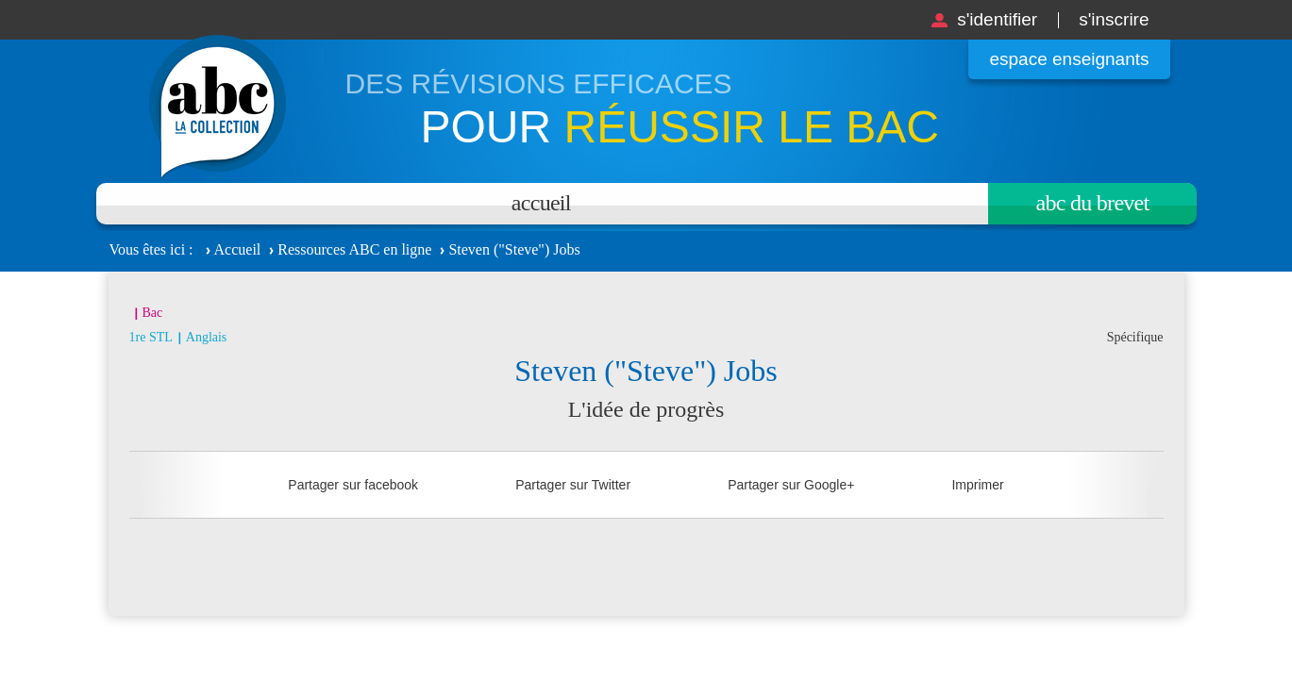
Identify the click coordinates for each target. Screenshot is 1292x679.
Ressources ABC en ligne (354, 249)
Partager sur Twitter (572, 484)
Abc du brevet (1092, 202)
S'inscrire (1114, 19)
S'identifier (997, 19)
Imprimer (977, 484)
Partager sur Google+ (791, 484)
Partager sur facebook (353, 484)
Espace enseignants (1069, 59)
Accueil (541, 202)
